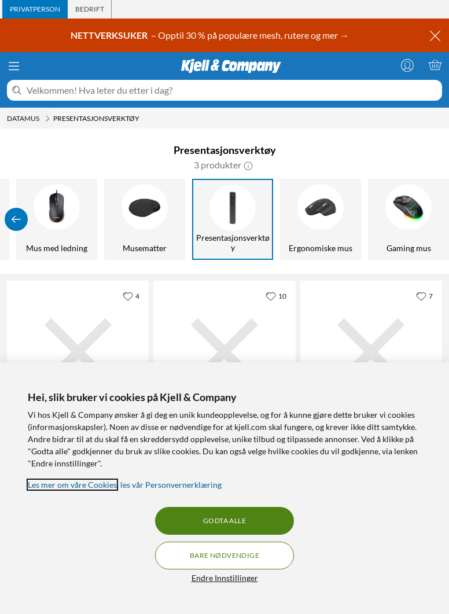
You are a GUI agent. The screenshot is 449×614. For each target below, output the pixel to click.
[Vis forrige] (16, 219)
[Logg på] (407, 65)
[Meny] (14, 66)
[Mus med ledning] (57, 219)
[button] (248, 165)
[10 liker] (276, 296)
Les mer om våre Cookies (72, 485)
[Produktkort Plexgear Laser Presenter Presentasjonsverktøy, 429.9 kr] (371, 351)
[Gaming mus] (408, 219)
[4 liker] (131, 296)
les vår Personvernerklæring (171, 485)
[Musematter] (145, 219)
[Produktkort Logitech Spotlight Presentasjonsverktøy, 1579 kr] (224, 351)
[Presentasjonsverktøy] (232, 219)
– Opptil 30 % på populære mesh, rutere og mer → (211, 35)
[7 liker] (424, 296)
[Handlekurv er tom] (435, 65)
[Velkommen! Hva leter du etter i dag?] (232, 90)
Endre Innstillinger (225, 578)
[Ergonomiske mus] (320, 219)
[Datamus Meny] (47, 118)
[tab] (35, 9)
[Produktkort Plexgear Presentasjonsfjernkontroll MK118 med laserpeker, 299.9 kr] (78, 351)
